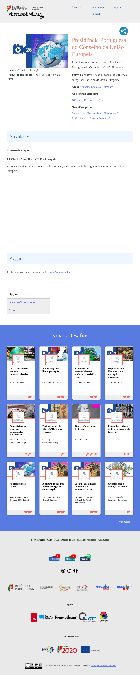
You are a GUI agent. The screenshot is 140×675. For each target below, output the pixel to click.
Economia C (111, 113)
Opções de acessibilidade (73, 539)
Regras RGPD (45, 539)
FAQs (56, 539)
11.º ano (88, 100)
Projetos (117, 7)
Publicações (103, 539)
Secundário (78, 113)
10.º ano (76, 100)
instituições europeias (57, 272)
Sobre (34, 539)
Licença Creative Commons (103, 665)
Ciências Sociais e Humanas (96, 86)
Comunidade (97, 7)
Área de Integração (100, 118)
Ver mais (124, 521)
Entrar (96, 13)
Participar (91, 539)
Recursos (76, 7)
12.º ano (100, 100)
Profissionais (79, 118)
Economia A (94, 113)
